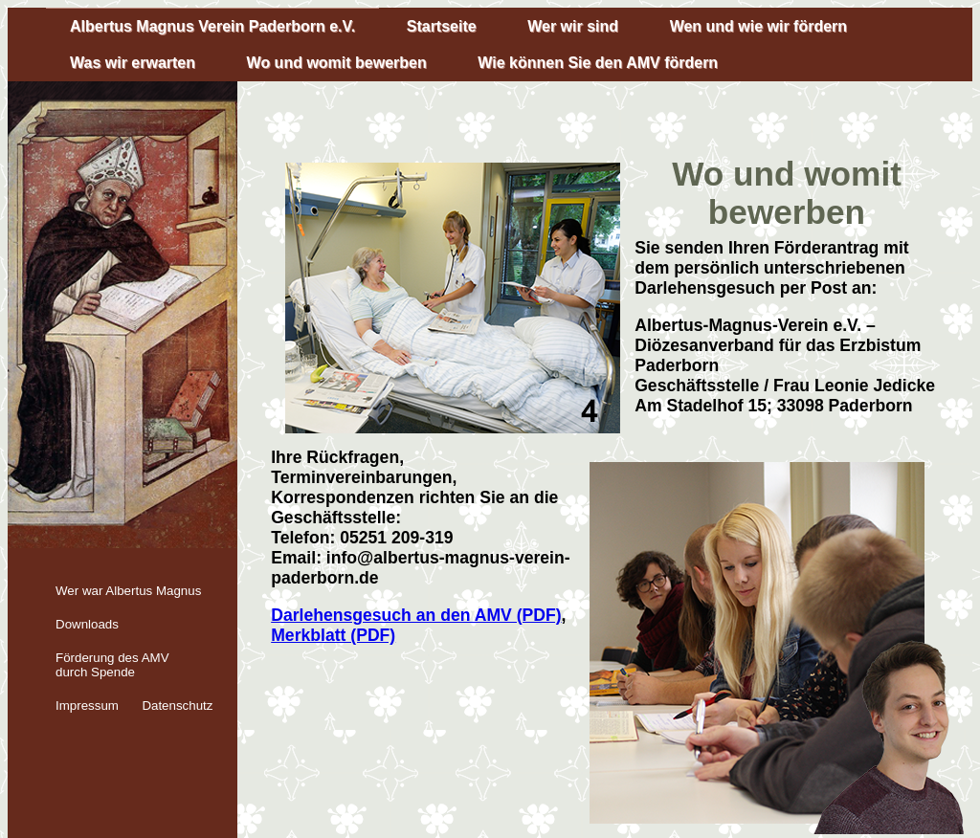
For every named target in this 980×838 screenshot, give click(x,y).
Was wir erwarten (132, 63)
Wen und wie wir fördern (759, 26)
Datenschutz (177, 705)
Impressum (87, 705)
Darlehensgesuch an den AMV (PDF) (416, 615)
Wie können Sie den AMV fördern (598, 63)
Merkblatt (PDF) (333, 635)
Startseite (442, 26)
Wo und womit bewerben (337, 63)
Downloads (87, 624)
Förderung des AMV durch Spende (112, 665)
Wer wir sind (572, 26)
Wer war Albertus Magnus (128, 591)
